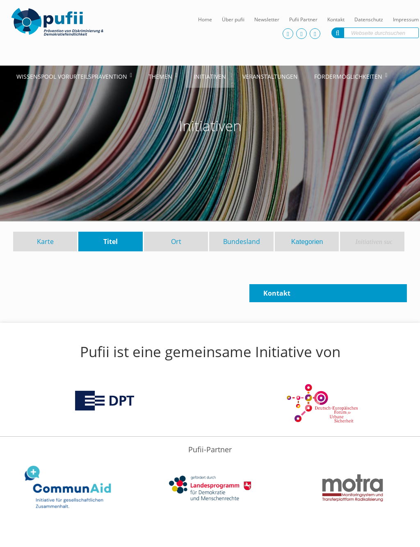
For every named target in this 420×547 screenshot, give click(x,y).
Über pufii (233, 19)
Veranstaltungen (270, 76)
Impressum (406, 19)
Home (205, 19)
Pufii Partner (303, 19)
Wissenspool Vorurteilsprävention (71, 76)
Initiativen (210, 76)
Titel (110, 241)
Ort (176, 241)
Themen (160, 76)
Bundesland (241, 241)
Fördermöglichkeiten (348, 76)
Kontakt (336, 19)
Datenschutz (368, 19)
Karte (45, 241)
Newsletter (266, 19)
